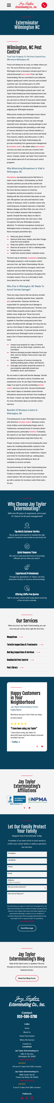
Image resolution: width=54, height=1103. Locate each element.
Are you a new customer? (17, 887)
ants (8, 301)
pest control (26, 74)
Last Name (12, 860)
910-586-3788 (27, 1016)
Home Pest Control (26, 1036)
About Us (27, 1032)
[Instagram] (32, 1098)
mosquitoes (32, 258)
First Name (12, 853)
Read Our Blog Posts (27, 978)
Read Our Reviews (27, 1060)
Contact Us (27, 1044)
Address (11, 880)
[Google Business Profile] (22, 1098)
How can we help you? (16, 894)
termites (32, 432)
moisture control (15, 146)
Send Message (27, 928)
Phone (10, 867)
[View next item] (42, 746)
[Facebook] (27, 1098)
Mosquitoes (12, 177)
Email (10, 873)
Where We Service (27, 1040)
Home (27, 1028)
